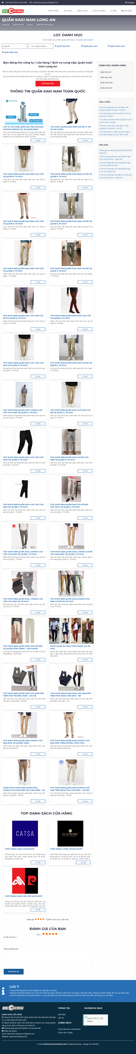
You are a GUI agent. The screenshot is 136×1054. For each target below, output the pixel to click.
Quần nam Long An (86, 40)
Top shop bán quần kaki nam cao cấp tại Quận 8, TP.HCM (23, 222)
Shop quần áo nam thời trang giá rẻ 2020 (70, 647)
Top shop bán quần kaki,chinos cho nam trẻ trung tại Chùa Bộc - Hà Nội (70, 789)
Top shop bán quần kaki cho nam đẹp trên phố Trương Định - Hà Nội (23, 694)
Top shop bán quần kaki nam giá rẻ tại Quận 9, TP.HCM (71, 175)
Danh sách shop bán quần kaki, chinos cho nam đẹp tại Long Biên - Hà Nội (24, 789)
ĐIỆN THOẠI (82, 11)
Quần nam (65, 40)
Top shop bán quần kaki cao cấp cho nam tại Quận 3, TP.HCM (23, 458)
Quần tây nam (63, 46)
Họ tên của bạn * (10, 937)
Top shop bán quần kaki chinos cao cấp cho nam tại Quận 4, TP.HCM (23, 411)
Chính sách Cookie (65, 1033)
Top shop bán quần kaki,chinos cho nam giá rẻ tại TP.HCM (70, 600)
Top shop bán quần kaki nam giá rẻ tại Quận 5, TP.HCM (71, 364)
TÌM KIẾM (127, 11)
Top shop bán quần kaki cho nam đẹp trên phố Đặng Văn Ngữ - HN (70, 694)
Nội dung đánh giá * (11, 949)
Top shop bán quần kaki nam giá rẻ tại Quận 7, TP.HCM (71, 269)
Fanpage (129, 2)
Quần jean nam (90, 46)
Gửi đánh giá (13, 971)
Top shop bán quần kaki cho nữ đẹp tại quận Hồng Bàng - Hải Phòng (23, 647)
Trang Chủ (5, 24)
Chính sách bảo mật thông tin (69, 1029)
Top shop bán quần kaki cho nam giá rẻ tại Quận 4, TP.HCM (70, 411)
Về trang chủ (48, 83)
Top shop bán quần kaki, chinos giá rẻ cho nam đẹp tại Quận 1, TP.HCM (71, 552)
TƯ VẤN (113, 11)
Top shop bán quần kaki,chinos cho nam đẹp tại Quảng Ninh (23, 741)
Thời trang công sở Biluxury (66, 849)
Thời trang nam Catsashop (19, 849)
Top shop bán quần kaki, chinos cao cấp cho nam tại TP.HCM (23, 600)
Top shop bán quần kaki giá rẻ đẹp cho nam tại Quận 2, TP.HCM (69, 505)
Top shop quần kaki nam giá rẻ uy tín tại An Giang (70, 128)
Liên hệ (61, 1018)
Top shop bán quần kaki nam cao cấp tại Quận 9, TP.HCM (23, 175)
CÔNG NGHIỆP (98, 11)
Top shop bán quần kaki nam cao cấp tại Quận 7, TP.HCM (23, 269)
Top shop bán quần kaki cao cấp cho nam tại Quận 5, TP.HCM (23, 364)
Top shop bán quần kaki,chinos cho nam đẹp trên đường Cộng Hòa (70, 741)
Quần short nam (117, 46)
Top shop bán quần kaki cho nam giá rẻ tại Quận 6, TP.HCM (23, 316)
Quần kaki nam (18, 24)
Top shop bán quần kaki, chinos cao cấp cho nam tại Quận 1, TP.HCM (23, 552)
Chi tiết (37, 140)
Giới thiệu (61, 1015)
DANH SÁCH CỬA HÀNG (95, 1020)
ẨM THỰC (68, 11)
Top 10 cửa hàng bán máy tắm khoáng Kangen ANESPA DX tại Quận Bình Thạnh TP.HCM (23, 128)
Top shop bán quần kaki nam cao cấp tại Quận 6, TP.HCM (70, 316)
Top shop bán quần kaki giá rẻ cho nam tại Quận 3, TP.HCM (69, 458)
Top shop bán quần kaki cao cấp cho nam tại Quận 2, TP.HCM (23, 505)
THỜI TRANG (53, 11)
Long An (30, 24)
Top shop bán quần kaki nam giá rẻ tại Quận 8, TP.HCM (71, 222)
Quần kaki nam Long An (44, 24)
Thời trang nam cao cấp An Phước (23, 896)
